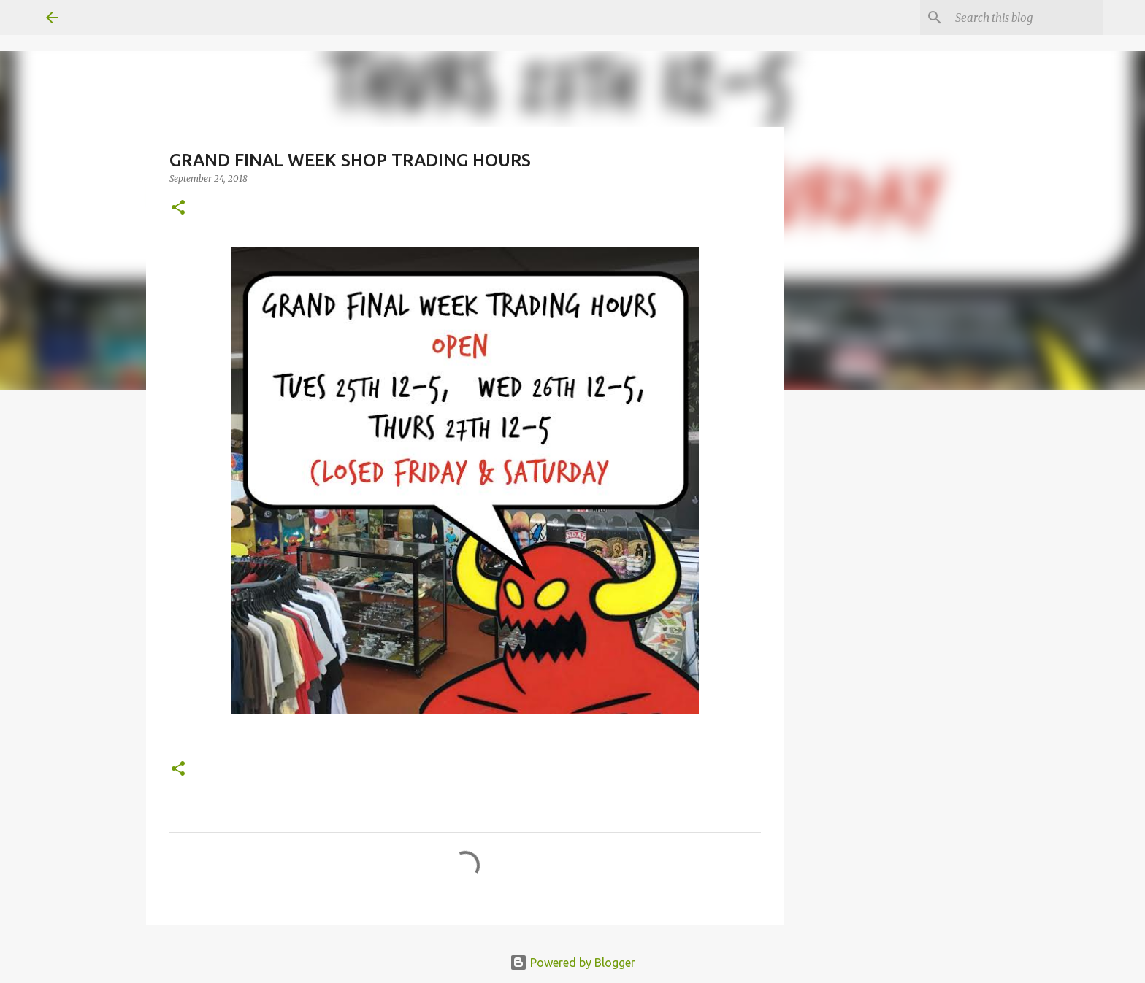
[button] (178, 208)
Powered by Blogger (572, 962)
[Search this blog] (1026, 17)
